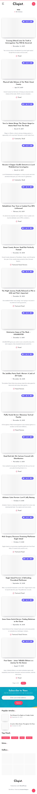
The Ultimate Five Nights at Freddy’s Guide (22, 715)
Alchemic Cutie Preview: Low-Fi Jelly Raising (18, 497)
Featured (15, 265)
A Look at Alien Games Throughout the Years (22, 724)
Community (18, 138)
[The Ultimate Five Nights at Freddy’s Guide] (5, 717)
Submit (18, 703)
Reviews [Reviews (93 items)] (29, 737)
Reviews (24, 265)
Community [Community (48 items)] (5, 737)
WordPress (23, 786)
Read (19, 56)
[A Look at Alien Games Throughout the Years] (5, 726)
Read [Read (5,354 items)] (22, 737)
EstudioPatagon (24, 789)
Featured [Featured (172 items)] (14, 737)
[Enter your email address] (18, 698)
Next (23, 683)
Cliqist (18, 4)
